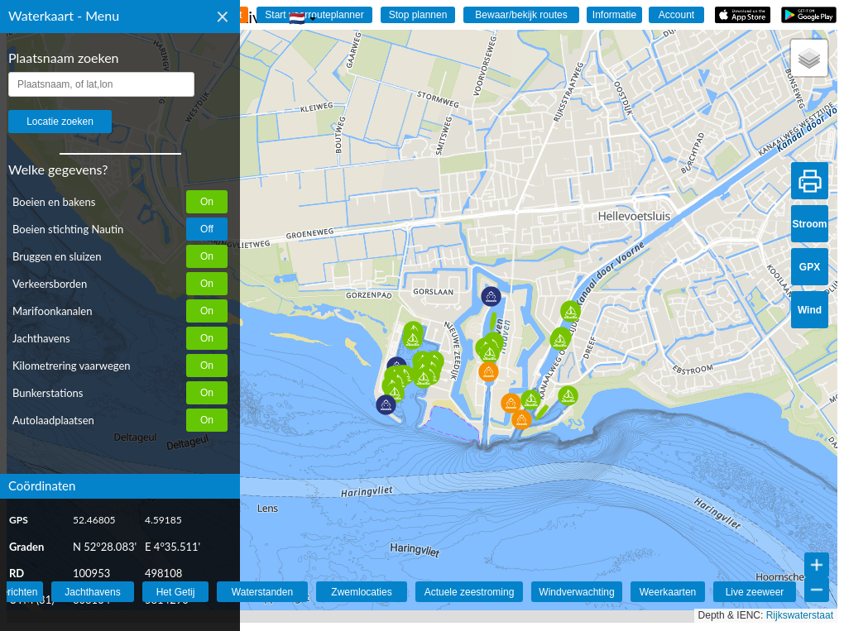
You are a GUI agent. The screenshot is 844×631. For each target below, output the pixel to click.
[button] (386, 404)
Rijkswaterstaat (799, 615)
